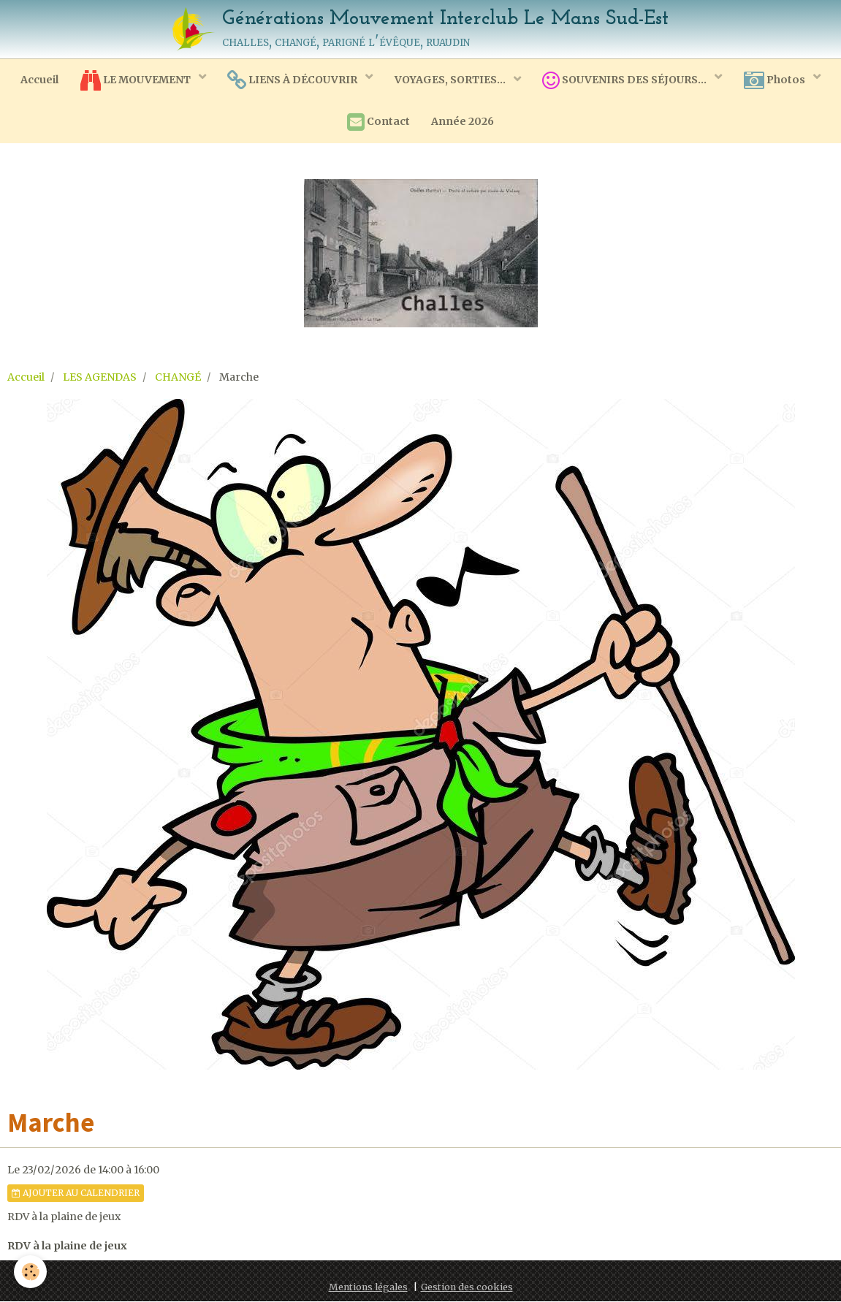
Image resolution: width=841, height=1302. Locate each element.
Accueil (39, 79)
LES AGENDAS (100, 377)
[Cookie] (31, 1271)
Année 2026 (463, 122)
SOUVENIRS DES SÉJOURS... (626, 80)
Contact (378, 123)
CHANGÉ (178, 377)
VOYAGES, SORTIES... (451, 79)
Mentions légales (368, 1287)
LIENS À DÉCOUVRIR (293, 80)
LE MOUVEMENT (136, 80)
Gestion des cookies (467, 1287)
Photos (776, 80)
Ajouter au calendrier (76, 1193)
